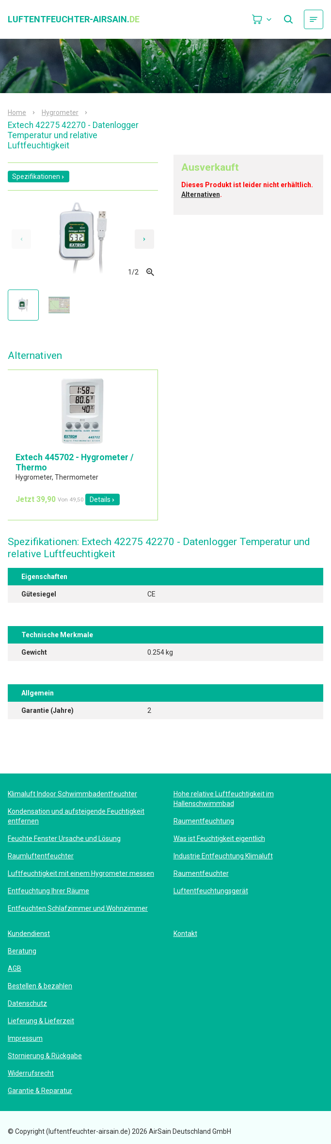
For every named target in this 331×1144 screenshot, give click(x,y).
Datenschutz (27, 1003)
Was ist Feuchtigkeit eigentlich (219, 838)
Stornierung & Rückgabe (45, 1056)
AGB (14, 968)
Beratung (22, 951)
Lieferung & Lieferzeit (41, 1021)
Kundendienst (29, 933)
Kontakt (185, 933)
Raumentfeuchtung (203, 821)
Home (17, 112)
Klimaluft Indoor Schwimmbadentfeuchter (72, 794)
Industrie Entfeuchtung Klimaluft (223, 856)
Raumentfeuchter (201, 873)
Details (102, 499)
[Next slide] (144, 239)
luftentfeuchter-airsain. (74, 19)
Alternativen (200, 194)
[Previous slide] (21, 239)
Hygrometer (60, 112)
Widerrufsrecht (31, 1073)
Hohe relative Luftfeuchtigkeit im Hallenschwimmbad (223, 798)
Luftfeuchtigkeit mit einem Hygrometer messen (81, 873)
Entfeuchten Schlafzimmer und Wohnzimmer (78, 908)
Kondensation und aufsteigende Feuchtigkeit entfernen (76, 816)
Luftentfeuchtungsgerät (210, 891)
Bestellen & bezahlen (40, 986)
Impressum (25, 1038)
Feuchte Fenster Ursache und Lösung (64, 838)
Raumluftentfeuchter (41, 856)
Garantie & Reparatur (40, 1091)
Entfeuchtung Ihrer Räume (48, 891)
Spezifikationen (38, 176)
